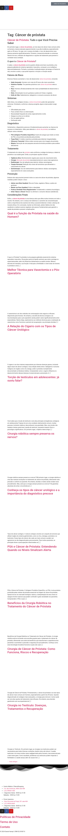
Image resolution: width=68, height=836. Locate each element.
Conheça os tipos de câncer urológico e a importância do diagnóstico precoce (33, 491)
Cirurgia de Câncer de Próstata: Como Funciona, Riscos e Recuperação (31, 650)
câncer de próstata (19, 198)
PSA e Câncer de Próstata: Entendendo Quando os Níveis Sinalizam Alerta (32, 548)
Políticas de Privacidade (15, 817)
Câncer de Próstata (18, 40)
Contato (5, 827)
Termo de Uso (9, 822)
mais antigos (12, 761)
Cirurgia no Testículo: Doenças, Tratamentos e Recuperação (27, 707)
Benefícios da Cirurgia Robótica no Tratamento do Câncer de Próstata (29, 604)
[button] (34, 29)
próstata (27, 152)
